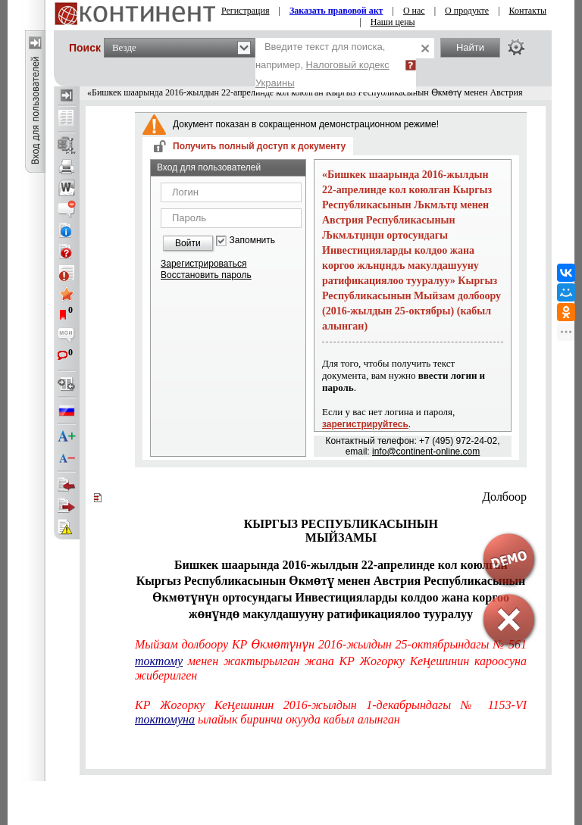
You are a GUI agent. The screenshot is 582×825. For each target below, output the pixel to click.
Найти (470, 47)
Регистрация (245, 10)
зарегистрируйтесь (365, 424)
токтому (159, 661)
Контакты (528, 10)
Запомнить (252, 240)
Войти (188, 243)
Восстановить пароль (206, 275)
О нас (414, 10)
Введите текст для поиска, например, (322, 65)
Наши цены (393, 22)
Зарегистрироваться (203, 263)
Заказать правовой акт (336, 10)
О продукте (467, 10)
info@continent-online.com (426, 451)
